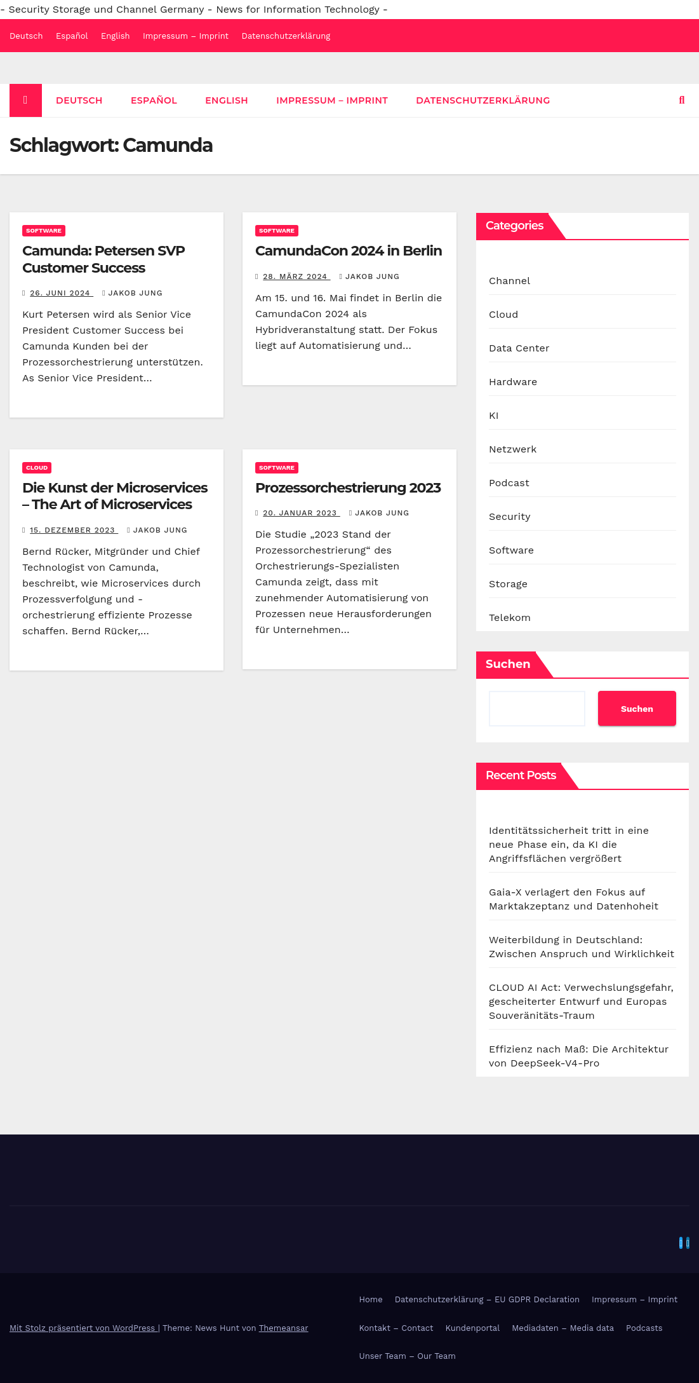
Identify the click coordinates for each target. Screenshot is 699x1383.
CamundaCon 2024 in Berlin (348, 250)
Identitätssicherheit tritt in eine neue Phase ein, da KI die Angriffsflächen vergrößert (569, 844)
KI (494, 415)
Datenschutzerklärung (286, 36)
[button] (682, 100)
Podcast (509, 483)
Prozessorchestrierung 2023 (348, 487)
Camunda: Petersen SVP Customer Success (103, 259)
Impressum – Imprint (186, 36)
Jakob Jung (132, 293)
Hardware (513, 382)
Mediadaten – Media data (563, 1328)
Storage (508, 584)
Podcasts (644, 1328)
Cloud (37, 467)
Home (371, 1299)
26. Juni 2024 (61, 293)
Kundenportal (473, 1328)
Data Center (519, 348)
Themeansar (284, 1328)
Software (44, 230)
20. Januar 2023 (301, 512)
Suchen (508, 664)
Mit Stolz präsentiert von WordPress (84, 1328)
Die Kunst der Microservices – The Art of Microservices (115, 496)
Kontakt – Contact (396, 1328)
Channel (509, 281)
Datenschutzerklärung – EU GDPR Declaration (487, 1299)
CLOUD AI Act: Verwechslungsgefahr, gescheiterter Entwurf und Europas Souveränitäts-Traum (581, 1001)
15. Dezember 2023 (74, 530)
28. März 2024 (296, 276)
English (115, 36)
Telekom (510, 617)
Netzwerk (512, 449)
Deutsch (26, 36)
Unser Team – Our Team (407, 1356)
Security (510, 516)
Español (72, 36)
